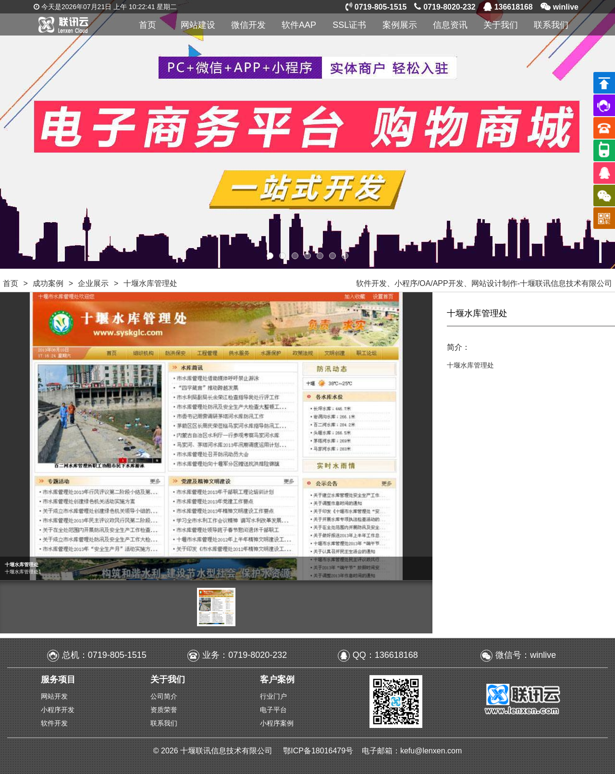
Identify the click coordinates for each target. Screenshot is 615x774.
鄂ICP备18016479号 (319, 751)
